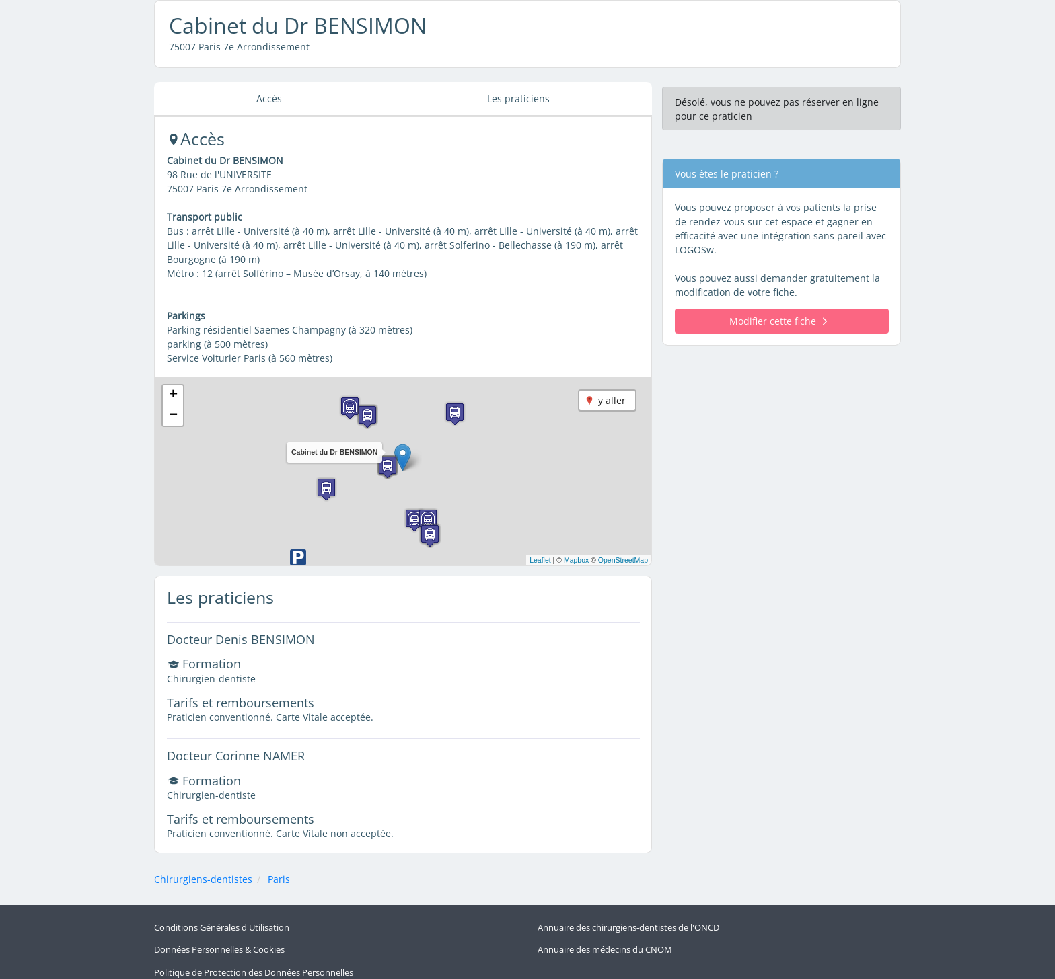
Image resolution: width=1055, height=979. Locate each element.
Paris (279, 879)
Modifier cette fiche (778, 321)
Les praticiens (518, 98)
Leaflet (540, 560)
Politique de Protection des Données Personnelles (253, 964)
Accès (269, 98)
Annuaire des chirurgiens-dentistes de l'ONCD (628, 925)
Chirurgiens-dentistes (203, 879)
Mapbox (576, 560)
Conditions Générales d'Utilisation (221, 925)
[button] (402, 457)
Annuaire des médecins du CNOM (605, 944)
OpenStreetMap (623, 560)
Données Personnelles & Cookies (219, 944)
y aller (612, 400)
